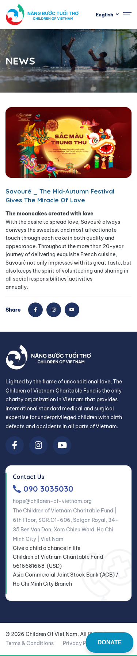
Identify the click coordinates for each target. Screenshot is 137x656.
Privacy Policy (81, 643)
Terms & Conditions (29, 643)
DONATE (110, 642)
